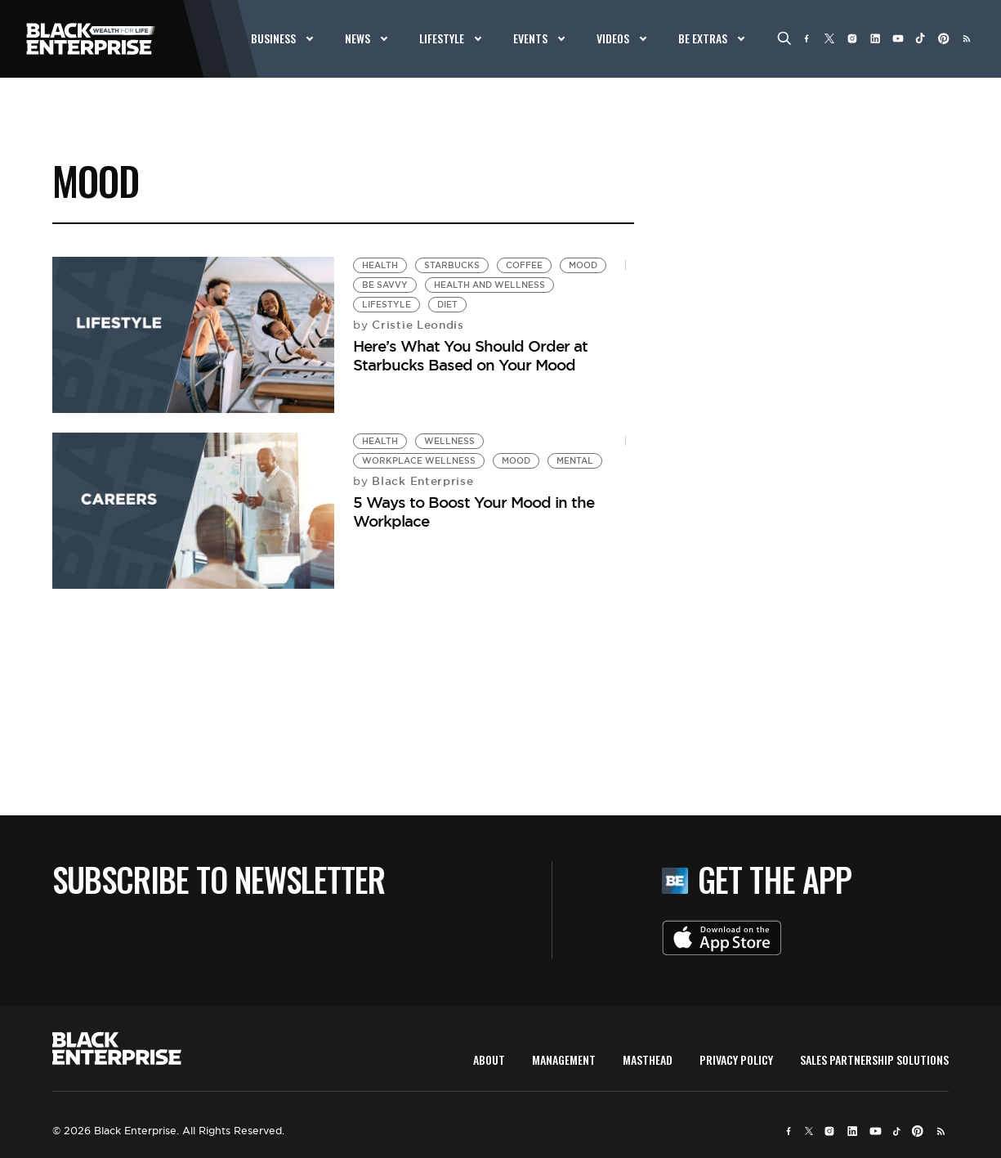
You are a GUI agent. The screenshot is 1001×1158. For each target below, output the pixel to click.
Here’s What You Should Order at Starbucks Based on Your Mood (470, 355)
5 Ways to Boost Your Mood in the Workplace (473, 511)
